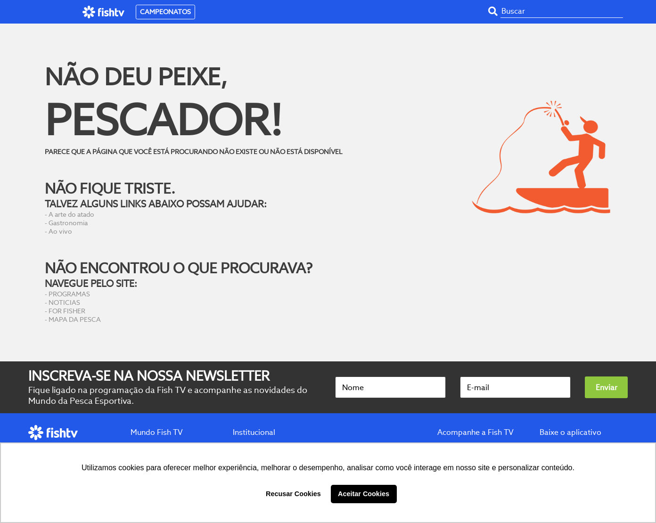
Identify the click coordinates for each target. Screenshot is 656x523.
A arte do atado (71, 214)
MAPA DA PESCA (75, 319)
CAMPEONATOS (165, 12)
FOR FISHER (67, 311)
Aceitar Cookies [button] (363, 494)
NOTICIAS (64, 302)
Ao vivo (60, 231)
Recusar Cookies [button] (293, 494)
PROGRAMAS (69, 294)
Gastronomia (68, 223)
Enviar (606, 387)
